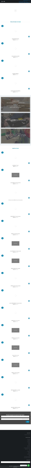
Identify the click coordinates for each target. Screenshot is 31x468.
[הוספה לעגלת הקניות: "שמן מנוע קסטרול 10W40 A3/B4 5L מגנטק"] (29, 301)
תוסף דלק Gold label (16, 165)
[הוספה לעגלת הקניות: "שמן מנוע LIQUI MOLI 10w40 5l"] (29, 405)
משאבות (29, 443)
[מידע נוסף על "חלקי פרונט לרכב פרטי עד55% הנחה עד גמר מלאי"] (29, 198)
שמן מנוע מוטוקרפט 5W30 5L (15, 233)
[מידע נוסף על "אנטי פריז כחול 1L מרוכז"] (29, 353)
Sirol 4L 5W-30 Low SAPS (15, 56)
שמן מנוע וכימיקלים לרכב (27, 457)
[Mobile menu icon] (1, 1)
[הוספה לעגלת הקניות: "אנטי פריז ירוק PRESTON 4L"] (29, 318)
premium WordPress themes (18, 466)
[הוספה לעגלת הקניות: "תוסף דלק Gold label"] (29, 163)
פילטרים (29, 444)
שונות (29, 455)
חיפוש (29, 462)
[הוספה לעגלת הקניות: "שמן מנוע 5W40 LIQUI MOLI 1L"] (29, 387)
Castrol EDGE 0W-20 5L (15, 38)
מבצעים (29, 452)
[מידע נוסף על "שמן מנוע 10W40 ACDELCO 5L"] (29, 266)
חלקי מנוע (29, 440)
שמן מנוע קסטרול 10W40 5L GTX (15, 285)
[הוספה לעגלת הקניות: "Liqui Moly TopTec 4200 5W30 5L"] (29, 88)
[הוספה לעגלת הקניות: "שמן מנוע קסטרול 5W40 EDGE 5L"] (29, 214)
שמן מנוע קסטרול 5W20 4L (15, 372)
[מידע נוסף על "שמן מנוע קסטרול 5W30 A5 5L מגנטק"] (29, 249)
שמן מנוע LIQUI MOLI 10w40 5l (15, 407)
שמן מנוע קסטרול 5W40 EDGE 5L (15, 216)
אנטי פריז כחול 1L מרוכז (15, 355)
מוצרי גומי (29, 442)
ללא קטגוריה (28, 451)
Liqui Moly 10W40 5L (15, 73)
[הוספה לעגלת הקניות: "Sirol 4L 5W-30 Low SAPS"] (29, 54)
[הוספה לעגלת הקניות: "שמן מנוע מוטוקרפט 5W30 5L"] (29, 231)
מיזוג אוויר (29, 453)
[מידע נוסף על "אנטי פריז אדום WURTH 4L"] (29, 335)
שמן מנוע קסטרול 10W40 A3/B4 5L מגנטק (15, 303)
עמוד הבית (28, 454)
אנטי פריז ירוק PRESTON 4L (15, 320)
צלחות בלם (28, 445)
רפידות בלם (28, 446)
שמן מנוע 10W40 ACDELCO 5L (15, 268)
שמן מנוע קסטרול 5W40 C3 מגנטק (15, 182)
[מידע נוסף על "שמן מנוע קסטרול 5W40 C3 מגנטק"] (29, 180)
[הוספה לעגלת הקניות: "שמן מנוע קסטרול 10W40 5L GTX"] (29, 283)
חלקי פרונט (28, 441)
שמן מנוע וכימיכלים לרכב (27, 456)
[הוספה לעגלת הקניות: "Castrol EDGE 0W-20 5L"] (29, 36)
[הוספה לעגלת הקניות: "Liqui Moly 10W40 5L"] (29, 71)
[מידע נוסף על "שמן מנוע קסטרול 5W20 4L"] (29, 370)
